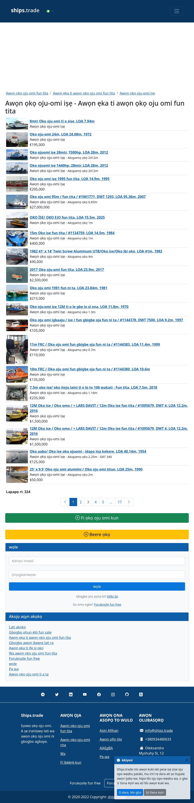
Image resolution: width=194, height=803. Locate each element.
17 (120, 502)
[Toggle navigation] (176, 11)
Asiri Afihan (109, 730)
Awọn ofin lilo (111, 739)
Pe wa (14, 669)
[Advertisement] (97, 56)
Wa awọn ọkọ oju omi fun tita (33, 653)
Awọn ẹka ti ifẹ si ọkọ (26, 648)
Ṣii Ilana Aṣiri (155, 792)
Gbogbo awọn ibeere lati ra (31, 642)
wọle (97, 586)
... (110, 502)
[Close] (186, 760)
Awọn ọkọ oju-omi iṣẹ (137, 93)
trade (25, 10)
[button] (50, 11)
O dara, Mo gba (130, 792)
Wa (63, 753)
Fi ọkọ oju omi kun (96, 518)
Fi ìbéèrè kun (70, 762)
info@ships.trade (159, 730)
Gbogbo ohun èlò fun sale (30, 632)
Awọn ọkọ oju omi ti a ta (28, 674)
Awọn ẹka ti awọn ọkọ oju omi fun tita (84, 93)
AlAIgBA (106, 748)
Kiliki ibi (112, 596)
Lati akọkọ (17, 627)
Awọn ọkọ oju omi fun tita (27, 93)
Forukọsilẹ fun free (107, 604)
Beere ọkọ (97, 534)
